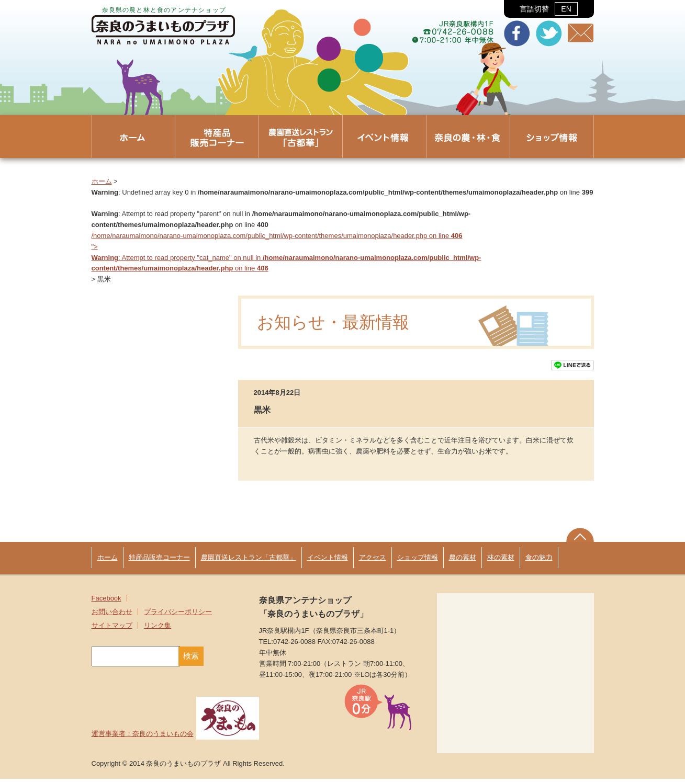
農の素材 (462, 560)
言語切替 (549, 9)
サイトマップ (112, 628)
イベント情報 (327, 560)
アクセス (372, 560)
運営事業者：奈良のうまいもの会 (175, 737)
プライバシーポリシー (178, 615)
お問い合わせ (112, 615)
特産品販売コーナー (159, 560)
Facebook (106, 601)
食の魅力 (539, 560)
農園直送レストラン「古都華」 (248, 560)
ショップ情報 (417, 560)
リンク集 (157, 628)
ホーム (102, 181)
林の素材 (500, 560)
